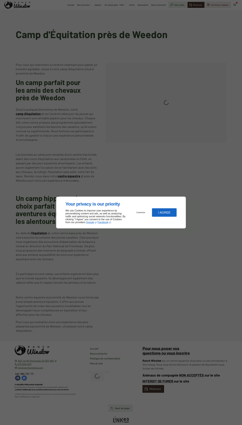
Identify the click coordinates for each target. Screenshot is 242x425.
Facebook (103, 222)
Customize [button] (140, 212)
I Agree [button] (164, 212)
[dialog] (121, 213)
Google (90, 222)
